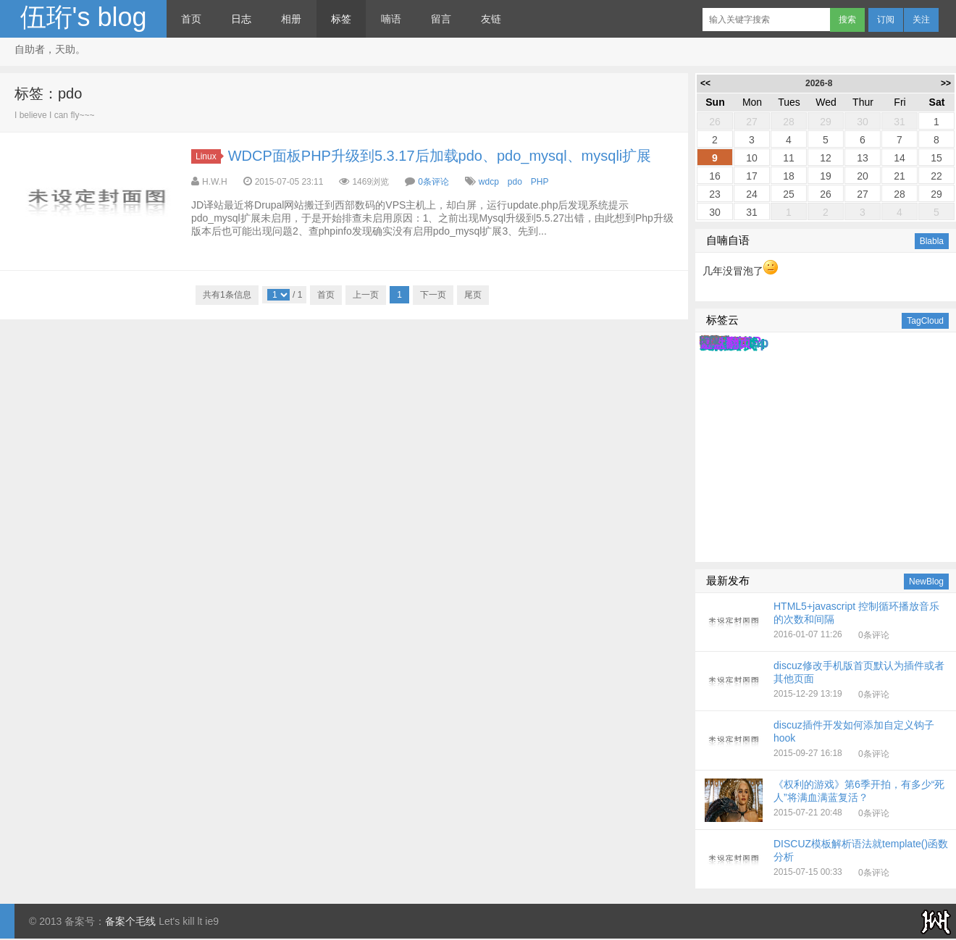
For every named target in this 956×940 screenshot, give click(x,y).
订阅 (885, 19)
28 (788, 121)
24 (752, 194)
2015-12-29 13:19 (827, 681)
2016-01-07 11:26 (827, 622)
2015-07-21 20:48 (827, 800)
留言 (441, 19)
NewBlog (926, 581)
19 (825, 176)
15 (936, 158)
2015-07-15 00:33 (827, 859)
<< (705, 83)
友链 (491, 19)
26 (715, 121)
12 (825, 158)
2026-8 (818, 83)
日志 (241, 19)
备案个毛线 (130, 921)
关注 (921, 19)
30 (862, 121)
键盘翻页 (726, 343)
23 (715, 194)
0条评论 (433, 182)
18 (788, 176)
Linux (208, 156)
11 (788, 158)
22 (936, 176)
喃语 (391, 19)
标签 (341, 19)
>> (946, 83)
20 (862, 176)
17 (752, 176)
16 (715, 176)
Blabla (932, 241)
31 (899, 121)
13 (862, 158)
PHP (539, 182)
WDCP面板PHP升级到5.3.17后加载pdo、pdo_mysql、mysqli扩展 (440, 156)
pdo (515, 182)
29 (825, 121)
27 (752, 121)
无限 (710, 340)
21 (899, 176)
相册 (291, 19)
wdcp (489, 182)
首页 (191, 19)
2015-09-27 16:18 (827, 741)
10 (752, 158)
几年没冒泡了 (740, 271)
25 (788, 194)
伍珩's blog (83, 17)
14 (899, 158)
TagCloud (925, 321)
